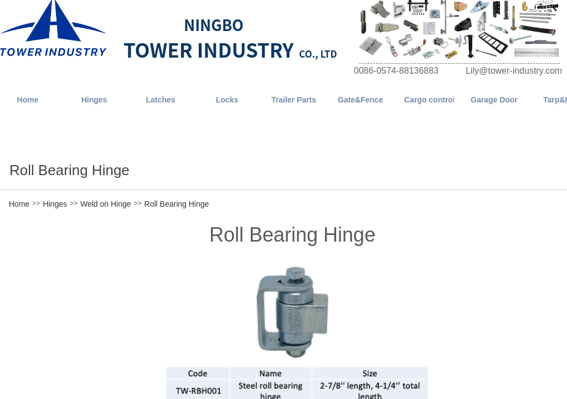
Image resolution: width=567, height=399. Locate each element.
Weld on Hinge (105, 204)
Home (19, 204)
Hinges (55, 204)
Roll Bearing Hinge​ (177, 204)
